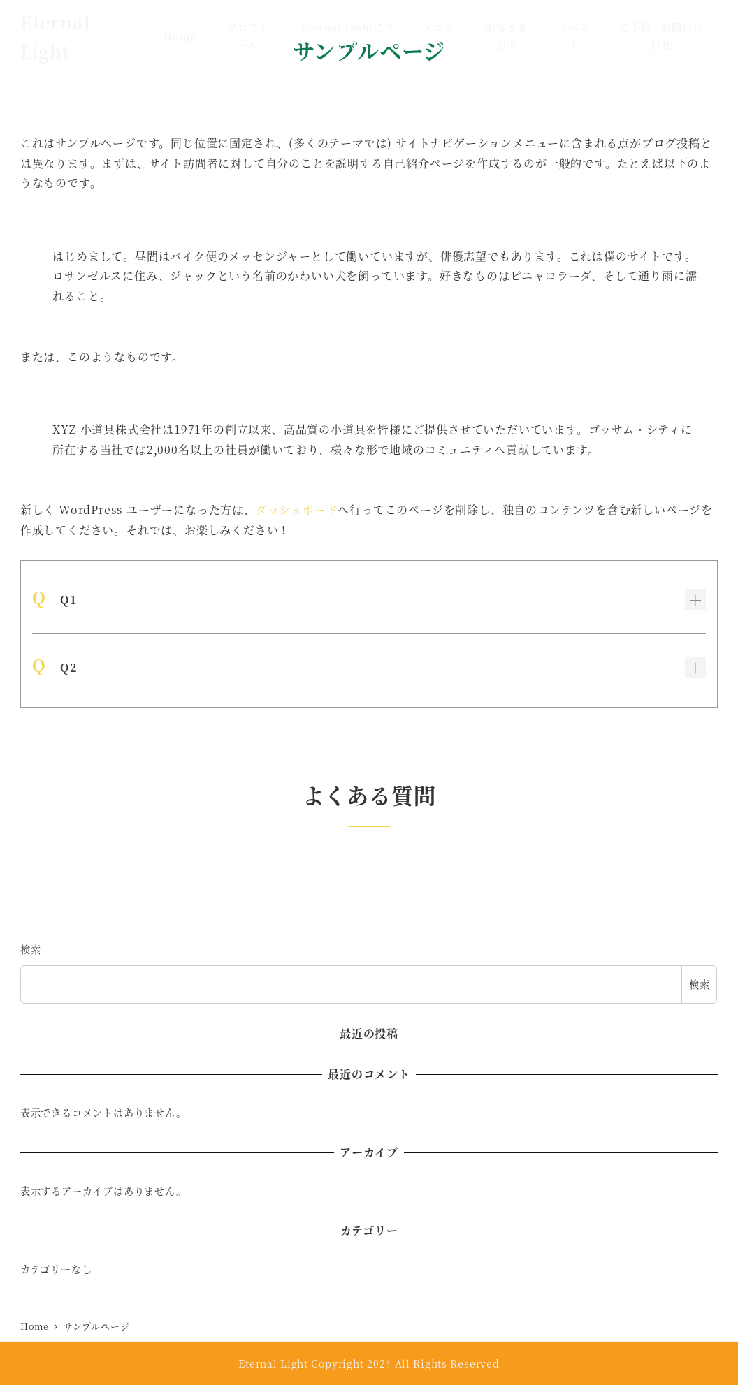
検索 (30, 949)
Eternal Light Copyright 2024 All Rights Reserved (369, 1363)
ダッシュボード (297, 509)
